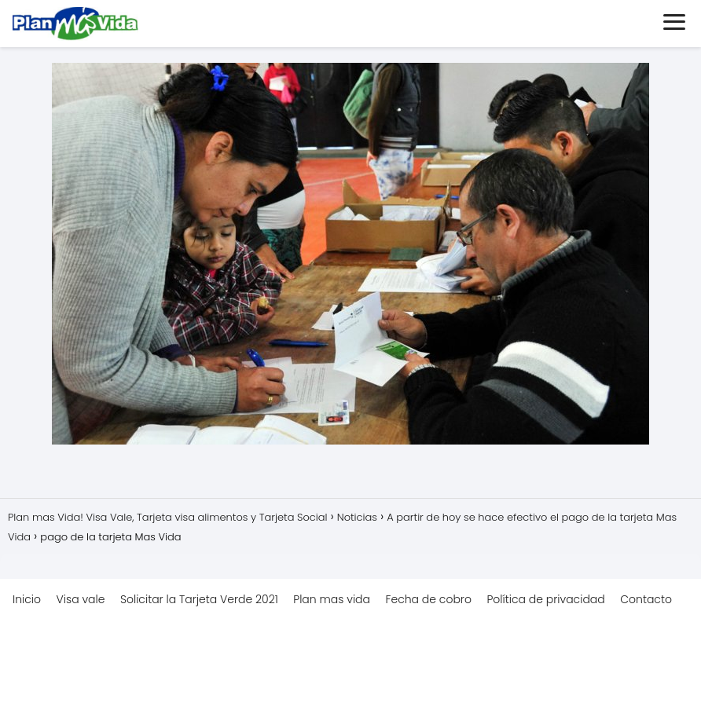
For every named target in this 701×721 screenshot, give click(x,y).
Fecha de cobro (429, 599)
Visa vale (81, 599)
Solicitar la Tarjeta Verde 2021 (199, 599)
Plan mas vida (331, 599)
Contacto (646, 599)
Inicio (27, 599)
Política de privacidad (545, 599)
